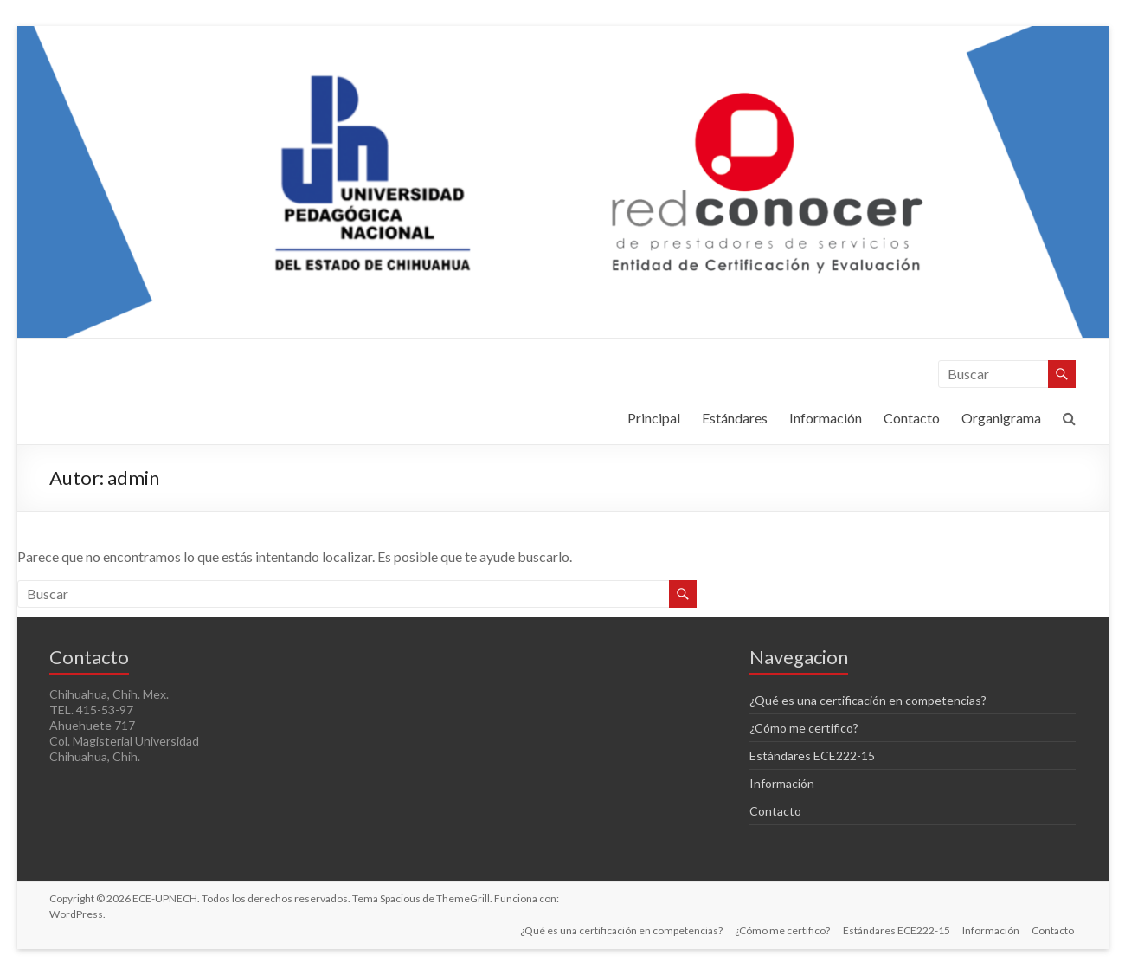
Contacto (912, 418)
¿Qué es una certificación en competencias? (868, 700)
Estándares (735, 418)
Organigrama (1001, 418)
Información (825, 418)
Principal (653, 418)
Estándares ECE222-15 (812, 755)
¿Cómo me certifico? (803, 727)
